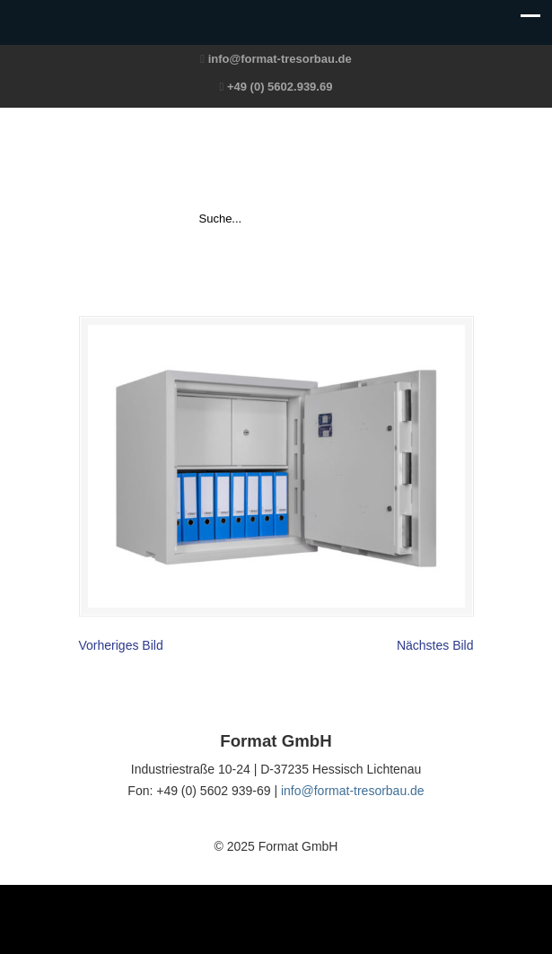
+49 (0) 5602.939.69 (279, 86)
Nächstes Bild (435, 645)
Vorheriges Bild (121, 645)
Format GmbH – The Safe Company (276, 158)
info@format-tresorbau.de (280, 59)
